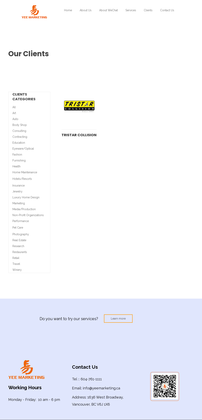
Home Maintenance (24, 172)
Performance (20, 221)
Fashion (17, 154)
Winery (17, 269)
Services (130, 10)
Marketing (18, 203)
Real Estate (19, 240)
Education (18, 142)
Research (18, 246)
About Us (86, 10)
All (14, 107)
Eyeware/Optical (23, 148)
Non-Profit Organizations (28, 215)
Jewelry (17, 191)
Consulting (19, 130)
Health (16, 166)
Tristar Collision (79, 134)
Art (14, 113)
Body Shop (19, 125)
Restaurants (19, 252)
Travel (16, 263)
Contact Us (167, 10)
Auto (15, 119)
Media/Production (24, 209)
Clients (148, 10)
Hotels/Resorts (22, 178)
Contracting (19, 136)
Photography (20, 234)
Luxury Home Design (25, 197)
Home (68, 10)
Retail (15, 258)
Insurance (18, 185)
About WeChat (108, 10)
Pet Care (17, 227)
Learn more (118, 318)
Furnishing (19, 160)
